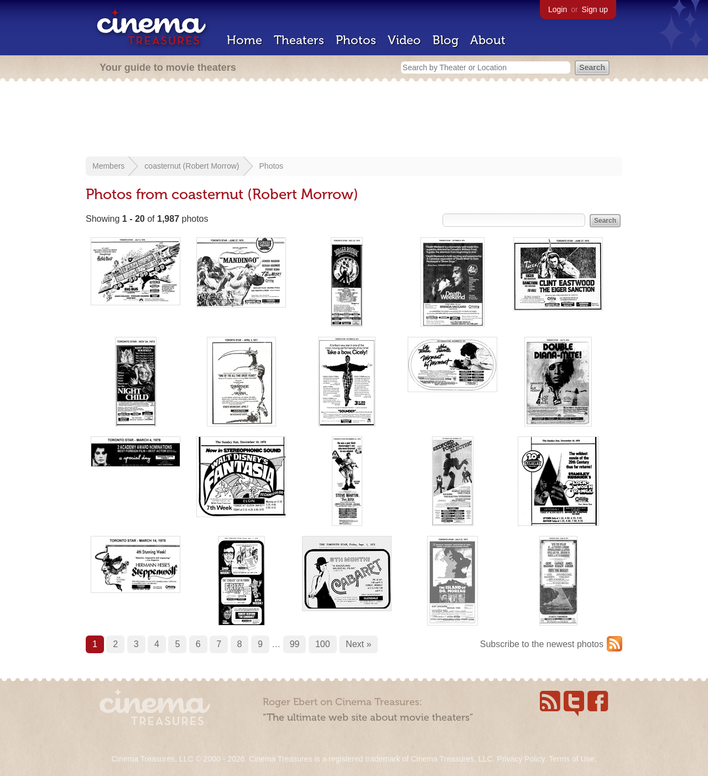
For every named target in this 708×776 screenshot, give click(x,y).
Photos (356, 40)
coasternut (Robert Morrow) (191, 166)
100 (322, 644)
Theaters (299, 40)
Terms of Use (571, 758)
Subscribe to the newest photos (541, 644)
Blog (446, 40)
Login (557, 9)
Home (244, 40)
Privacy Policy (520, 758)
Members (108, 166)
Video (404, 40)
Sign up (595, 9)
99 (295, 644)
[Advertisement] (354, 120)
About (488, 40)
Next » (358, 644)
